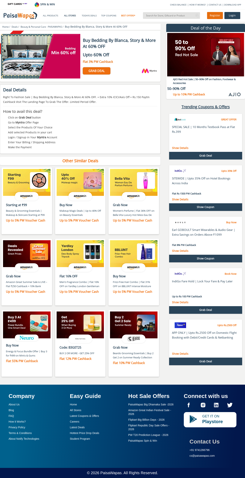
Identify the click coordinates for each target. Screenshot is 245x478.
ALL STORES (70, 15)
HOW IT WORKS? (197, 4)
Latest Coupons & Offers (84, 415)
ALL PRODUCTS (50, 15)
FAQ (11, 415)
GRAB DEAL (96, 71)
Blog (11, 410)
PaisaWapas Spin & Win (142, 440)
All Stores (75, 410)
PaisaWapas (111, 473)
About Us (14, 404)
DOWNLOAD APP (232, 4)
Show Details (180, 148)
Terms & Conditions (20, 433)
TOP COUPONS (108, 15)
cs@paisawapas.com (202, 455)
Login (232, 15)
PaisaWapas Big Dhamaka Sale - (151, 404)
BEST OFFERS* (128, 15)
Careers (74, 421)
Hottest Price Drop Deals (84, 433)
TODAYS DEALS (89, 15)
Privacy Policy (17, 427)
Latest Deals (77, 427)
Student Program (80, 438)
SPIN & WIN (44, 4)
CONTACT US (215, 4)
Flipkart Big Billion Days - (146, 419)
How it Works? (17, 421)
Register (215, 15)
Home (73, 404)
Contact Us (205, 441)
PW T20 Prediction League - (148, 434)
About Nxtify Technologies (24, 438)
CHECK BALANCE (178, 4)
